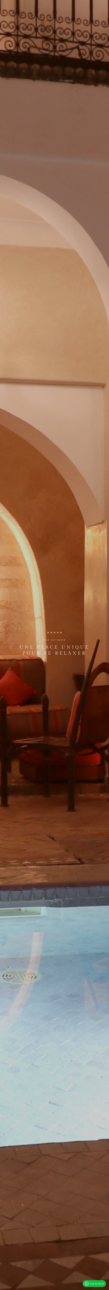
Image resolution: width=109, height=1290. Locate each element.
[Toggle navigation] (103, 7)
